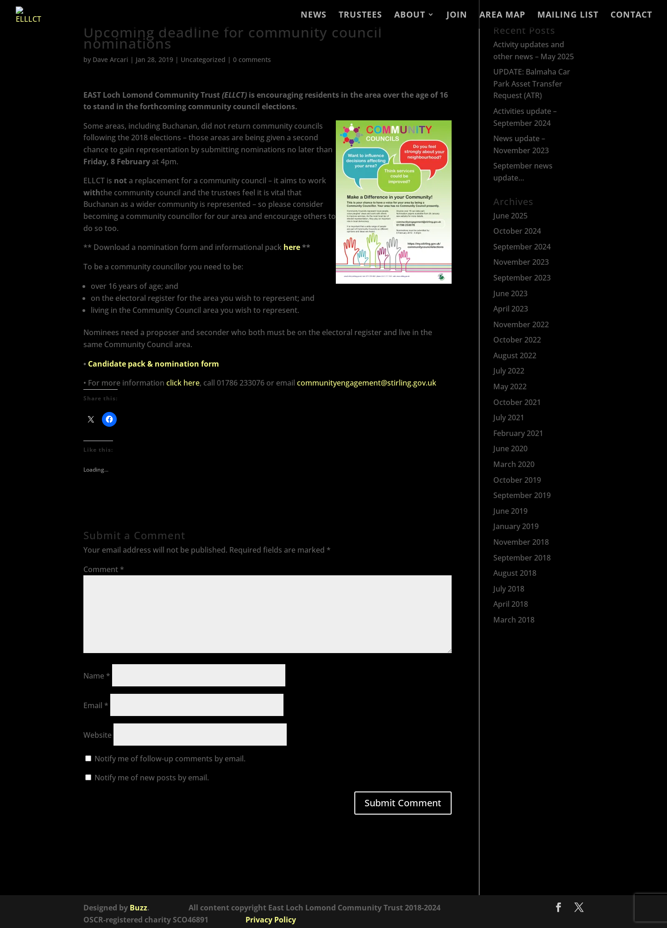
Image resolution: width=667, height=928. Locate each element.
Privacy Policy (270, 920)
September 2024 (522, 247)
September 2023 (522, 278)
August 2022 (514, 355)
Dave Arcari (110, 59)
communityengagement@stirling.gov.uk (366, 383)
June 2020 (510, 448)
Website (97, 735)
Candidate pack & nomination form (153, 364)
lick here (185, 383)
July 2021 (508, 417)
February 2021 (518, 433)
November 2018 (521, 542)
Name (96, 676)
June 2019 (510, 511)
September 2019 (522, 495)
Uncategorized (203, 59)
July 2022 (508, 371)
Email (95, 705)
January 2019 (516, 526)
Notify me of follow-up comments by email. (169, 759)
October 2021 (517, 402)
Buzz (138, 908)
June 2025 (510, 216)
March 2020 (514, 464)
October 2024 (517, 231)
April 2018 (510, 604)
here (291, 247)
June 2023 (510, 293)
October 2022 (517, 340)
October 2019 (517, 480)
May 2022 (510, 386)
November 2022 (521, 324)
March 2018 (514, 620)
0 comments (252, 59)
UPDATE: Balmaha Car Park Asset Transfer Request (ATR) (531, 83)
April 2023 (510, 309)
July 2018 (508, 589)
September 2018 (522, 558)
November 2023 (521, 262)
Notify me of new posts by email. (151, 777)
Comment (103, 569)
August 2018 (514, 573)
